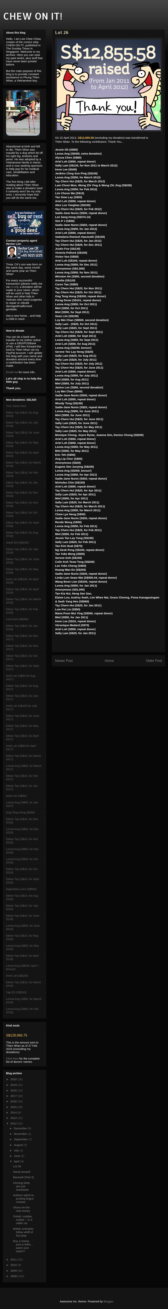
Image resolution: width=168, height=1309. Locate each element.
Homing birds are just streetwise (21, 1186)
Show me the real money (21, 1209)
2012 (14, 1123)
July (17, 1150)
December (21, 1128)
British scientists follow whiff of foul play (23, 1232)
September (21, 1139)
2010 (14, 1265)
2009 (14, 1270)
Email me (12, 372)
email (13, 286)
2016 (14, 1101)
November (21, 1133)
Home (109, 661)
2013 (14, 1118)
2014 (14, 1112)
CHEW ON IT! (32, 16)
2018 (14, 1090)
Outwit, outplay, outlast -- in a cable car (22, 1220)
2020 (14, 1079)
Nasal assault (21, 1171)
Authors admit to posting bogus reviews (23, 1199)
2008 (14, 1276)
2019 (14, 1084)
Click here (12, 1058)
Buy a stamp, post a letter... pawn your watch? (23, 1246)
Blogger (108, 1301)
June (17, 1155)
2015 (14, 1107)
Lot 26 (17, 1166)
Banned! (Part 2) (23, 1177)
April (17, 1161)
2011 (14, 1259)
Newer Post (64, 661)
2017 (14, 1095)
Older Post (154, 661)
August (18, 1145)
